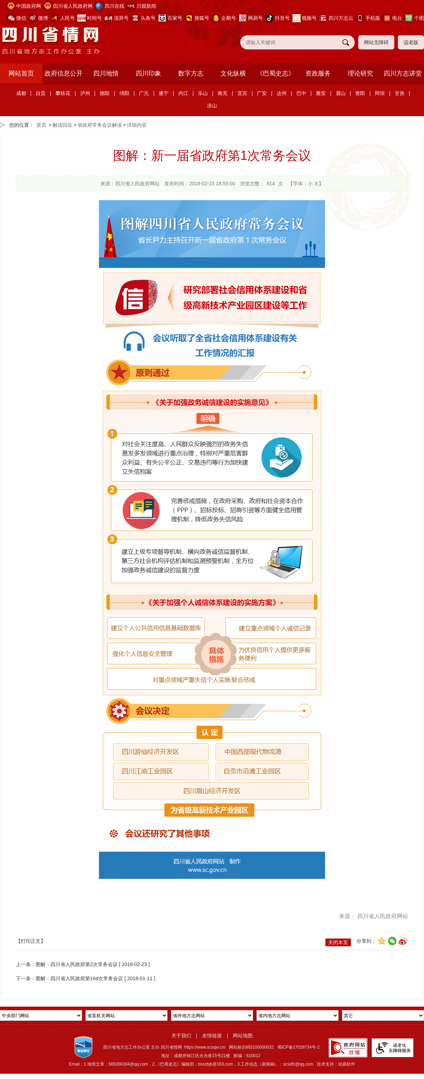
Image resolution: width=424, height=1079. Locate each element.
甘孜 (400, 93)
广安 (262, 93)
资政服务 (318, 73)
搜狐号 (201, 18)
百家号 (174, 18)
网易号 (255, 18)
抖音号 (282, 18)
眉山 (341, 93)
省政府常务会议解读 (99, 125)
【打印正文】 (31, 941)
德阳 (105, 93)
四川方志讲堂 (403, 73)
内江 (183, 93)
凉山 (212, 105)
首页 (41, 125)
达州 (282, 93)
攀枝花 (62, 93)
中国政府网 (28, 6)
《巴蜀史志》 (276, 73)
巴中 (301, 93)
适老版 (411, 42)
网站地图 (243, 1035)
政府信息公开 (64, 73)
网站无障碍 (376, 42)
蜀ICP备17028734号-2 (298, 1047)
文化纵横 (233, 73)
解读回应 (62, 125)
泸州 (85, 93)
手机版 (372, 18)
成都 (21, 93)
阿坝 (380, 93)
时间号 (94, 18)
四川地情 (106, 73)
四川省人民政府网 (73, 6)
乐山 (203, 93)
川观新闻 (146, 6)
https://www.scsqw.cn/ (204, 1047)
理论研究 (360, 73)
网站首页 (21, 73)
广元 (144, 93)
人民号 (67, 18)
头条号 (148, 18)
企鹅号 (228, 18)
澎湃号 (121, 18)
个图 (419, 18)
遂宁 (164, 93)
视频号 (309, 18)
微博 (43, 18)
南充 (223, 93)
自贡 (41, 93)
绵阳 (124, 93)
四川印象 (148, 73)
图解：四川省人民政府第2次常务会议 (77, 964)
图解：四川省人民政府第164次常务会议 (79, 978)
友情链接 (212, 1035)
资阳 (360, 93)
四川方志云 (341, 18)
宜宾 (242, 93)
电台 (397, 18)
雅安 (321, 93)
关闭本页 (338, 942)
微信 (21, 18)
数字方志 (191, 73)
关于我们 (181, 1035)
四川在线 (114, 6)
